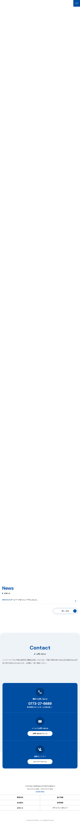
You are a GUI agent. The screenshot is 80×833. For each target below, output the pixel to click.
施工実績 (60, 807)
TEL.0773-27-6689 (33, 798)
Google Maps (40, 801)
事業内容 (20, 807)
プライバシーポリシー (60, 816)
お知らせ (20, 816)
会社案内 (20, 811)
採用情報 (60, 811)
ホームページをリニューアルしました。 (24, 609)
